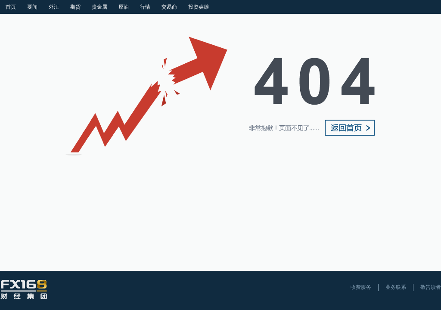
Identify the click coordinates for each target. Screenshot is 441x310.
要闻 (32, 7)
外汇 (54, 7)
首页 (11, 7)
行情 (145, 7)
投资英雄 (198, 7)
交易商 (169, 7)
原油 (123, 7)
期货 (75, 7)
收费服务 (361, 287)
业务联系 (395, 287)
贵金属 (99, 7)
